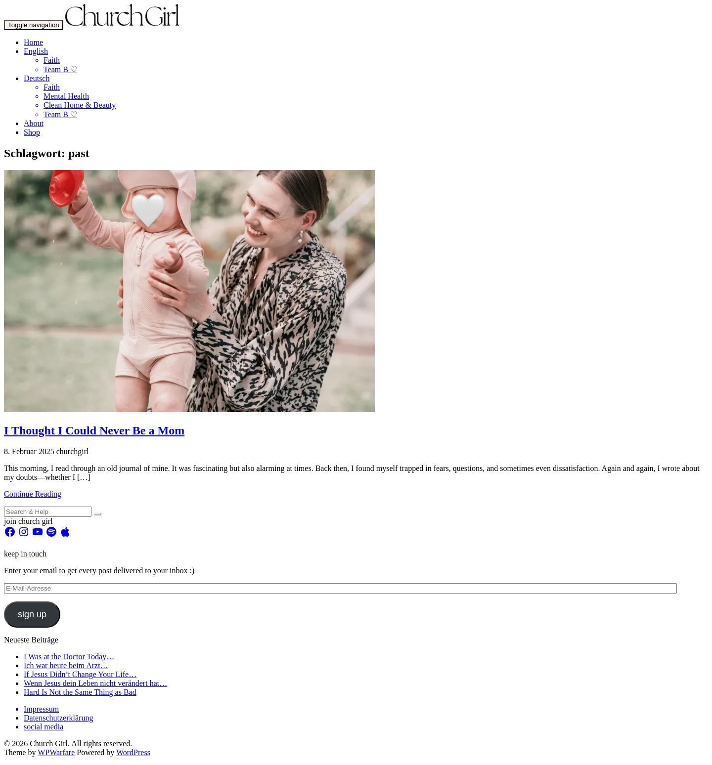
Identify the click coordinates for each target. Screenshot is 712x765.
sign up (32, 614)
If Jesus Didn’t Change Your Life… (80, 674)
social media (43, 726)
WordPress (133, 752)
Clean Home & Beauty (80, 105)
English (36, 51)
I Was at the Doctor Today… (69, 656)
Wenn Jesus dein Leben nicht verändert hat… (95, 683)
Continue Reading (32, 494)
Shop (32, 132)
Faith (52, 60)
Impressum (41, 709)
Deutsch (36, 78)
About (34, 123)
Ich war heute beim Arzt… (66, 665)
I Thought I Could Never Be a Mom (94, 430)
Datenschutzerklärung (58, 718)
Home (33, 42)
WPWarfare (56, 752)
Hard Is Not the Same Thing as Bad (80, 692)
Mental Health (66, 96)
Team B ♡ (60, 69)
